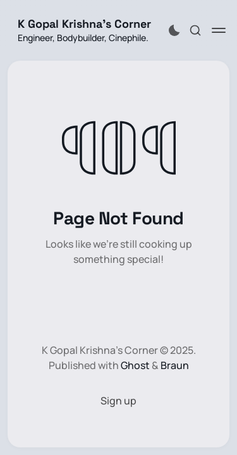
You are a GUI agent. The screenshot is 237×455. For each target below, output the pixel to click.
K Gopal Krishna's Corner (84, 23)
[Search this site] (195, 30)
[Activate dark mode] (174, 30)
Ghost (135, 365)
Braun (175, 365)
